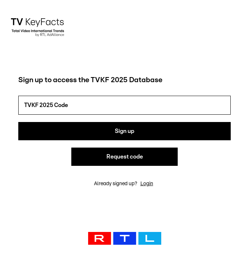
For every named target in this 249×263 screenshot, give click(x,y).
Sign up (124, 131)
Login (146, 183)
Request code (124, 157)
